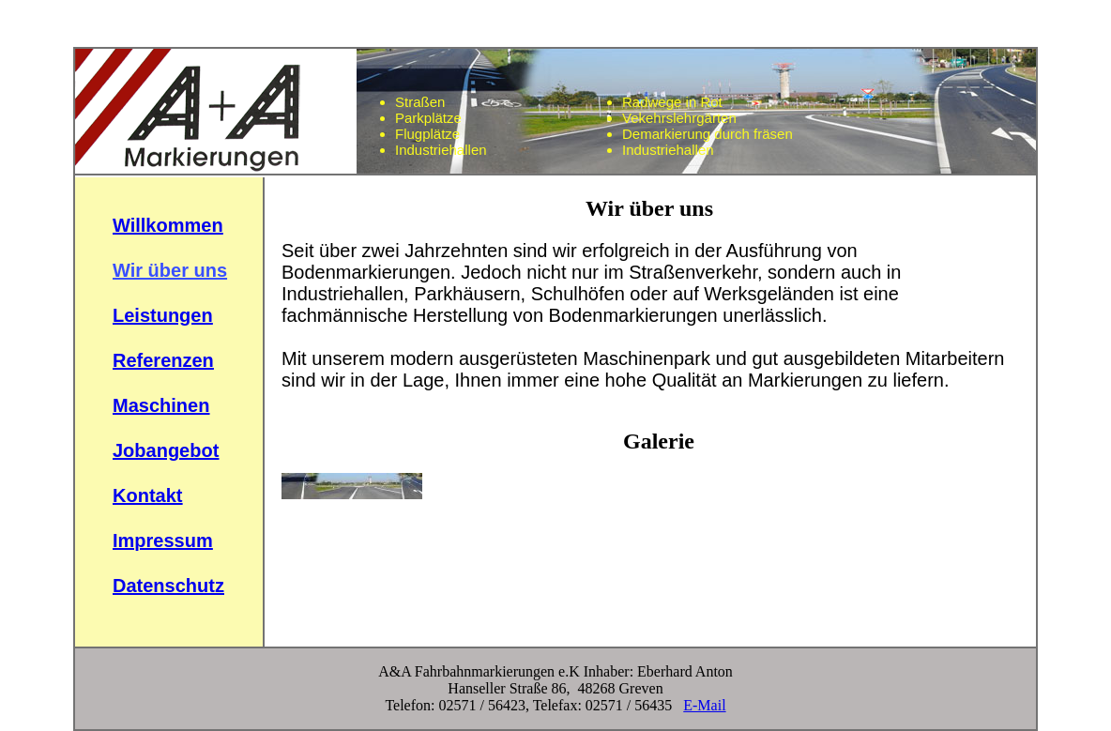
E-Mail (704, 705)
